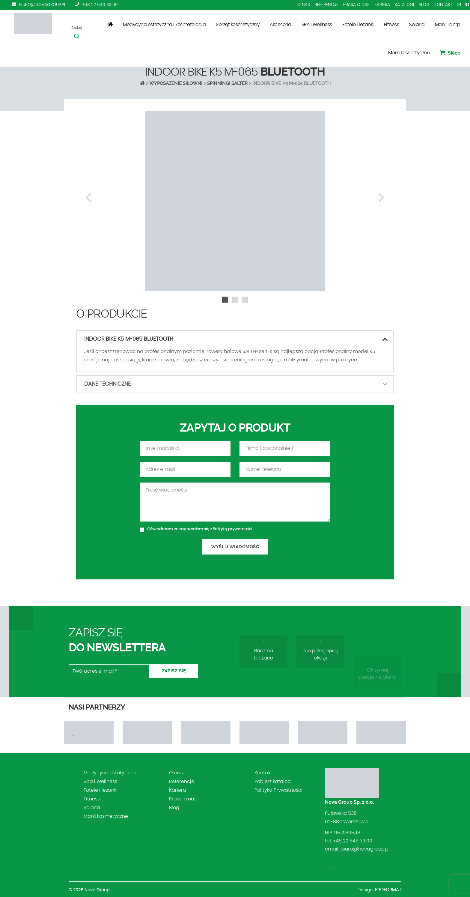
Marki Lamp (447, 24)
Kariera (382, 5)
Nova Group (97, 890)
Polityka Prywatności (278, 790)
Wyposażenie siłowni (175, 83)
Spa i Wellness (100, 781)
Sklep (450, 53)
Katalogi (404, 5)
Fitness (391, 24)
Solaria (417, 24)
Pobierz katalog (272, 781)
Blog (424, 5)
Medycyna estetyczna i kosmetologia (164, 24)
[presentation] (88, 198)
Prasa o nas (356, 5)
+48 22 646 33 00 (100, 5)
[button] (225, 300)
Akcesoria (280, 24)
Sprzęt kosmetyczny (238, 24)
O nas (303, 5)
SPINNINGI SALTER (227, 83)
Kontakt (443, 5)
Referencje (326, 5)
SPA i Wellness (317, 24)
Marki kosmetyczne (409, 52)
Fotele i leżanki (358, 24)
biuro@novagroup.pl (42, 5)
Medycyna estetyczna (110, 772)
